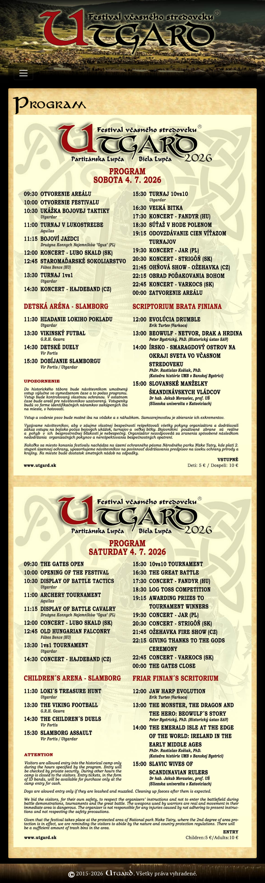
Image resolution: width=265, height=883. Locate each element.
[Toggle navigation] (23, 73)
